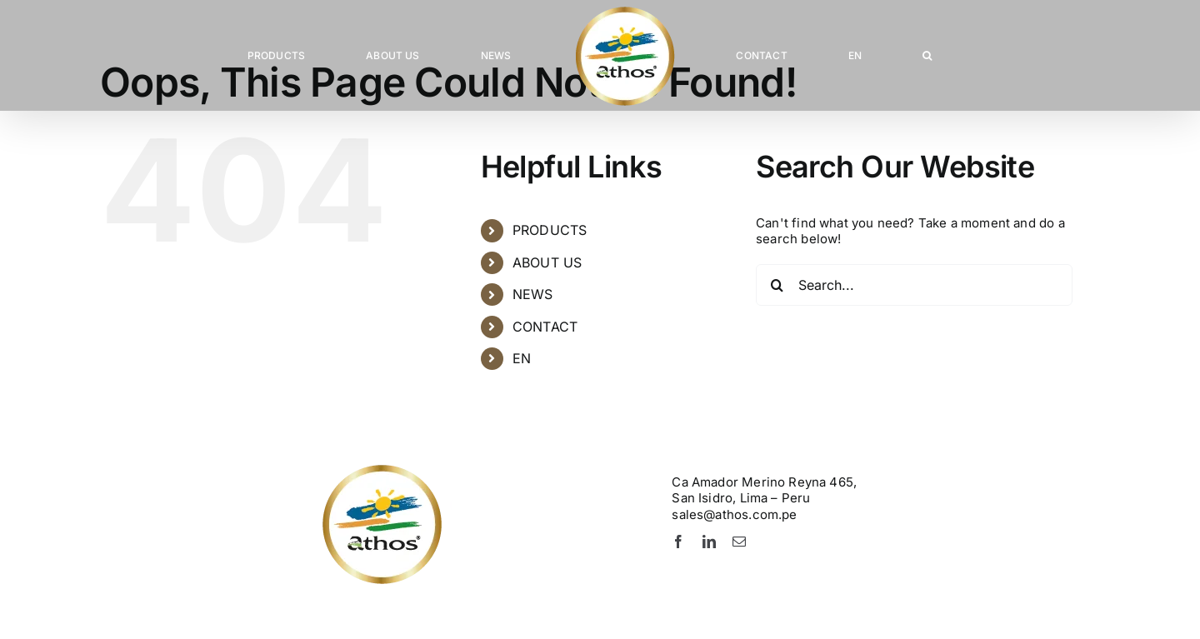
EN (521, 358)
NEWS (532, 294)
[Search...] (914, 285)
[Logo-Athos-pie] (449, 468)
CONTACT (545, 326)
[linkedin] (709, 541)
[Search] (777, 285)
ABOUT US (547, 262)
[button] (928, 56)
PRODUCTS (549, 230)
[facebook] (678, 541)
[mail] (739, 541)
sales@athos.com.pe (734, 514)
